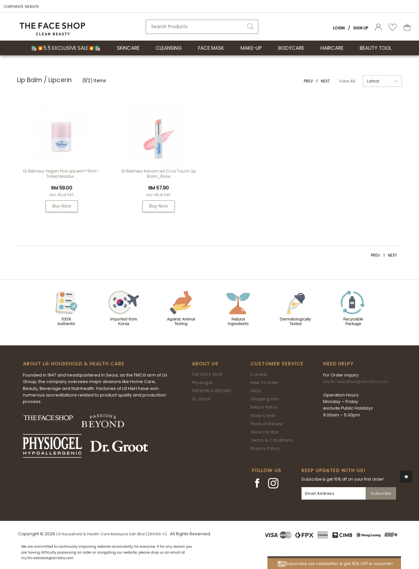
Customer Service (276, 363)
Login (339, 28)
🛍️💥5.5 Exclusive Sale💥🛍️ (65, 48)
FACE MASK (211, 48)
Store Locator (264, 432)
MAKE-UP (251, 48)
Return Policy (264, 407)
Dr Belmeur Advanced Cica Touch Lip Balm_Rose (158, 173)
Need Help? (338, 363)
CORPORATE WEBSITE (21, 6)
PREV (308, 81)
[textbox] (202, 26)
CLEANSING (169, 48)
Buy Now (61, 206)
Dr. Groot (201, 399)
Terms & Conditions (271, 440)
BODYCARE (291, 48)
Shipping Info (264, 399)
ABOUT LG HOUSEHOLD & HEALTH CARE (73, 363)
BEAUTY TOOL (376, 48)
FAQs (255, 391)
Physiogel (202, 382)
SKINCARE (128, 48)
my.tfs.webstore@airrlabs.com (355, 381)
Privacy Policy (265, 448)
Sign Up (360, 28)
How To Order (264, 382)
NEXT (325, 81)
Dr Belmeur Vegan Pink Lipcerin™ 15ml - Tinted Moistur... (61, 173)
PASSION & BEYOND (211, 391)
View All (347, 81)
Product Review (266, 424)
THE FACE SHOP (207, 374)
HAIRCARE (331, 48)
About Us (205, 363)
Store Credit (263, 415)
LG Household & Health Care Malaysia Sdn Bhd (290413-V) (111, 534)
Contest (258, 374)
